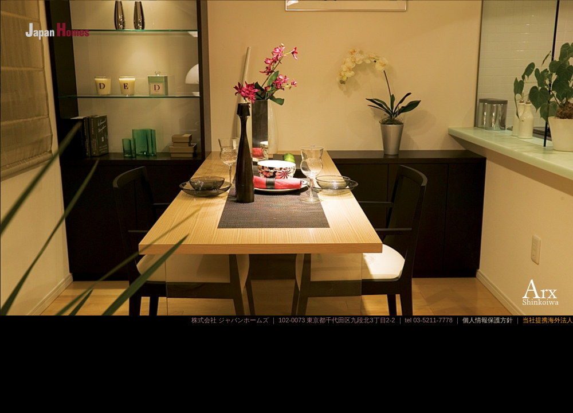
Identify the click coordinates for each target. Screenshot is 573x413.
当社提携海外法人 (548, 320)
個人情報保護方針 (487, 320)
